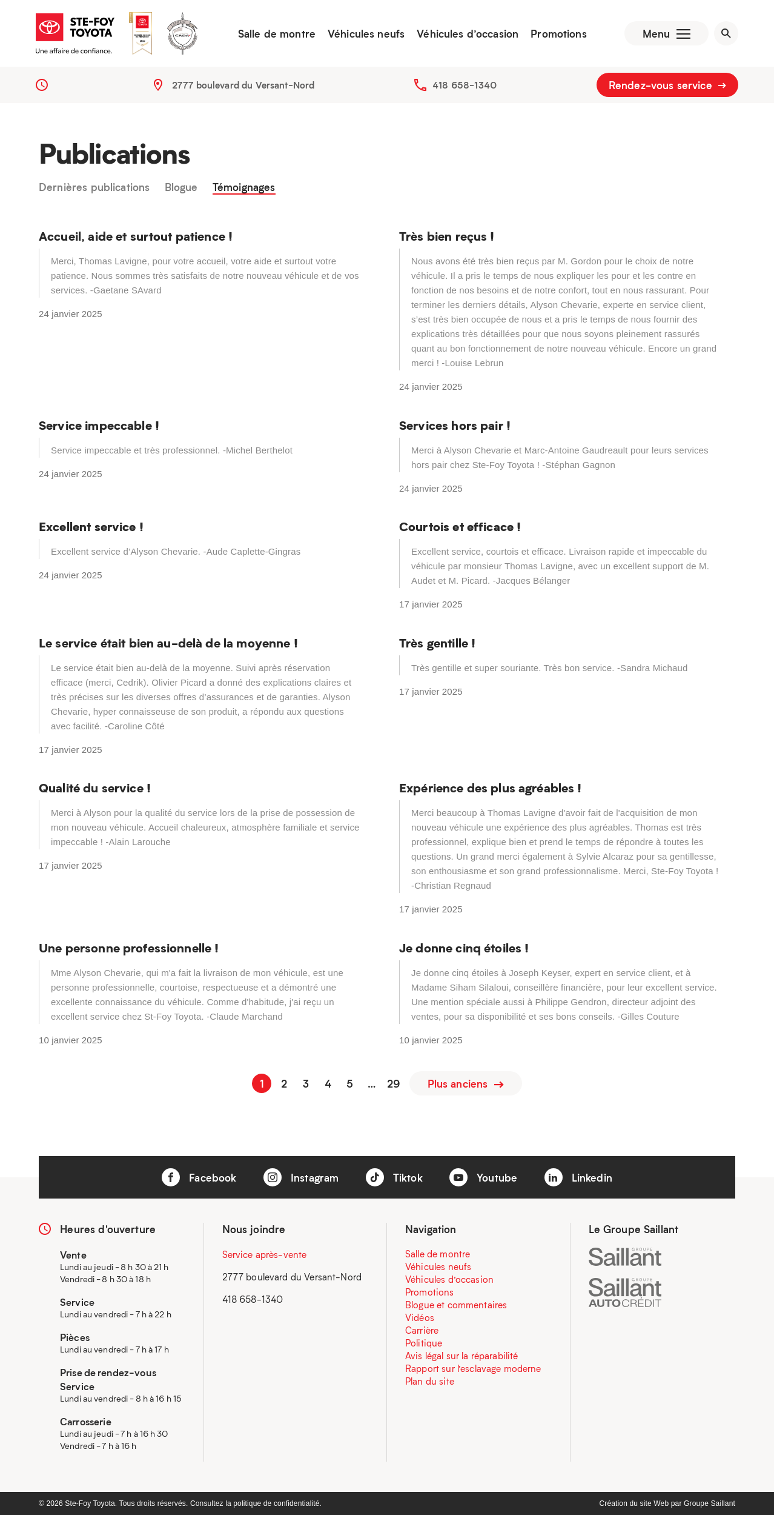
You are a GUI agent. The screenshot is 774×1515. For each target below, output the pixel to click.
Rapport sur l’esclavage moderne (473, 1368)
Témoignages (244, 187)
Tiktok (394, 1177)
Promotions (559, 33)
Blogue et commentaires (456, 1305)
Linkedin (578, 1177)
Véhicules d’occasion (467, 33)
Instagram (301, 1177)
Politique (423, 1343)
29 (393, 1083)
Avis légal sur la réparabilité (461, 1355)
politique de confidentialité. (277, 1503)
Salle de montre (277, 33)
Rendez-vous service (667, 85)
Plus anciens (466, 1083)
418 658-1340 (464, 85)
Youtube (483, 1177)
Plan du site (429, 1381)
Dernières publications (94, 187)
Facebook (199, 1177)
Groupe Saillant (709, 1503)
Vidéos (419, 1317)
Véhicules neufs (366, 33)
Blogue (181, 187)
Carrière (421, 1330)
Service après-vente (264, 1254)
